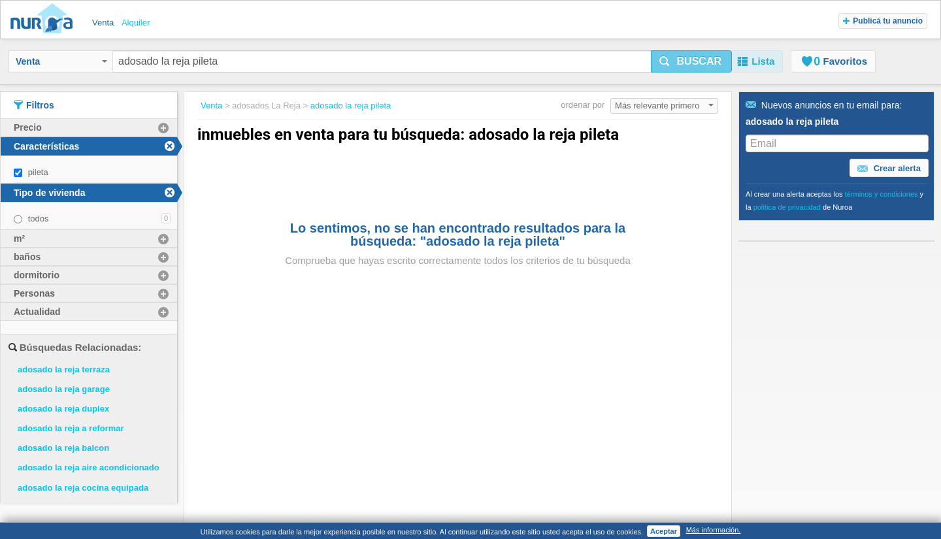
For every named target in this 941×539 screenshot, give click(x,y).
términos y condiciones (881, 194)
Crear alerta (889, 168)
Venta (61, 61)
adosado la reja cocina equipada (83, 488)
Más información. (713, 530)
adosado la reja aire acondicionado (88, 467)
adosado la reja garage (64, 389)
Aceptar (663, 531)
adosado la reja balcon (63, 448)
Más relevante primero (664, 105)
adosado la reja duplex (63, 409)
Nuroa (44, 19)
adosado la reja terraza (64, 369)
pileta (38, 172)
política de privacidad (787, 207)
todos (38, 218)
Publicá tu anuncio (883, 20)
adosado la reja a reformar (71, 428)
